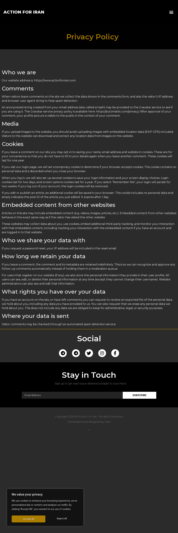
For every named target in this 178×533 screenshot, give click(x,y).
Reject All (28, 519)
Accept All (62, 519)
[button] (171, 12)
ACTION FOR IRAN (23, 12)
